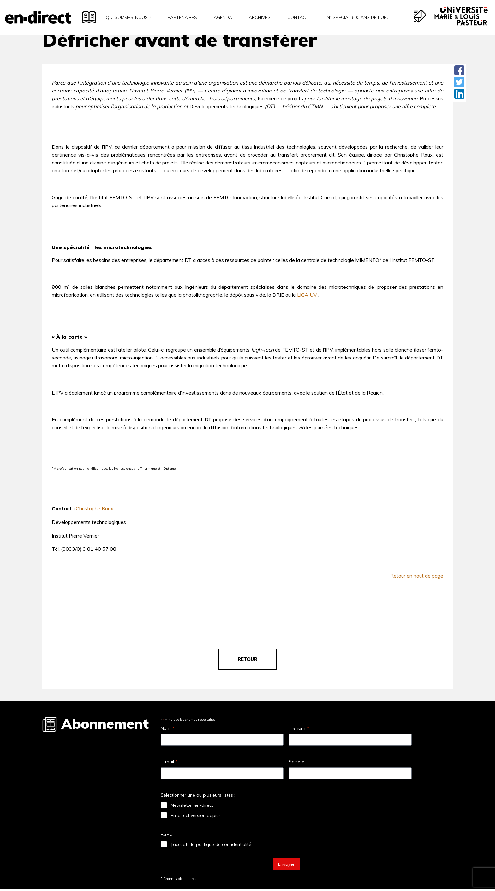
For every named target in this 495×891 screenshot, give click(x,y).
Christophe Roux (94, 508)
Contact (298, 17)
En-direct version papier (195, 815)
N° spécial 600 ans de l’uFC (357, 17)
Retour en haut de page (416, 576)
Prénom (299, 728)
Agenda (223, 17)
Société (296, 761)
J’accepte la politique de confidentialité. (211, 844)
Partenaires (182, 17)
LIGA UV (307, 295)
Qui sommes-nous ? (128, 17)
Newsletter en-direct (192, 805)
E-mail (169, 761)
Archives (260, 17)
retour (247, 659)
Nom (167, 728)
